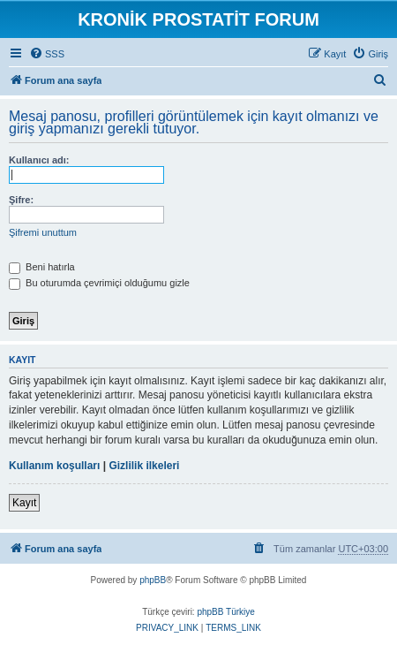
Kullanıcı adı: (39, 160)
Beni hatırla (42, 267)
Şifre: (21, 199)
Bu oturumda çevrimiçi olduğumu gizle (99, 282)
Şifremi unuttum (43, 232)
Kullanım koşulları (54, 465)
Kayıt (24, 503)
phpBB (152, 580)
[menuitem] (46, 53)
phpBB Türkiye (225, 612)
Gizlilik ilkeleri (144, 465)
